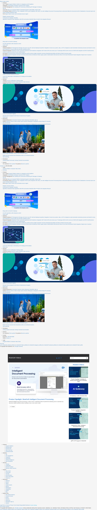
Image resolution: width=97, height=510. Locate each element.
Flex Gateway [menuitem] (16, 7)
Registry (4, 16)
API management (9, 455)
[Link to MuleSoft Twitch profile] (76, 345)
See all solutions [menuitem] (6, 56)
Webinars (8, 480)
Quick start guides (9, 476)
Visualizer (16, 17)
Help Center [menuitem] (9, 83)
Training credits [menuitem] (19, 80)
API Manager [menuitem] (34, 7)
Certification (8, 465)
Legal (1, 505)
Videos (7, 483)
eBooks (7, 486)
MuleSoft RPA (9, 447)
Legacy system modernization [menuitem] (46, 54)
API (6, 454)
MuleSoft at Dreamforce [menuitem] (20, 124)
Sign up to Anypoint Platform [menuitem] (14, 9)
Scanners (9, 16)
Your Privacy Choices (4, 506)
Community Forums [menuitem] (16, 83)
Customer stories (9, 496)
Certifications (13, 80)
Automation (8, 458)
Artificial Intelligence (10, 459)
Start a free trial (9, 450)
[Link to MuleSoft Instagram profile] (34, 345)
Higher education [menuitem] (37, 53)
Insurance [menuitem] (44, 53)
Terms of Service (6, 505)
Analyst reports (9, 484)
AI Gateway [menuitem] (39, 7)
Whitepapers (8, 487)
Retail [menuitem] (62, 53)
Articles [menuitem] (40, 121)
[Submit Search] (86, 358)
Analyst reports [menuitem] (20, 121)
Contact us (8, 478)
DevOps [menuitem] (18, 54)
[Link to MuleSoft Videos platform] (63, 345)
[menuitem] (50, 24)
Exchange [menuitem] (16, 5)
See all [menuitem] (4, 8)
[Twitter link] (59, 358)
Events (7, 497)
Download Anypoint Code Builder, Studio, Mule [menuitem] (30, 9)
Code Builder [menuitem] (10, 5)
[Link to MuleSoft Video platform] (64, 509)
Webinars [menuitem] (8, 121)
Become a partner (25, 163)
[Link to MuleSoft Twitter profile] (20, 345)
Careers (7, 503)
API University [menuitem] (47, 121)
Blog (7, 491)
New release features (10, 494)
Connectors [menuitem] (20, 5)
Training (16, 160)
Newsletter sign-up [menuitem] (34, 120)
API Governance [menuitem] (22, 7)
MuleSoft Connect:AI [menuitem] (10, 124)
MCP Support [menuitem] (26, 5)
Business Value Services (11, 468)
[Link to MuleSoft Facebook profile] (48, 345)
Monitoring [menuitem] (28, 7)
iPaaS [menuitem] (39, 54)
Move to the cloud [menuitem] (63, 54)
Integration (8, 457)
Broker (12, 16)
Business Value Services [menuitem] (24, 81)
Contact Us (2, 165)
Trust (15, 505)
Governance (5, 17)
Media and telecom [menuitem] (57, 53)
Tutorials (20, 160)
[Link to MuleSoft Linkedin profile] (7, 345)
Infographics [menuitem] (36, 121)
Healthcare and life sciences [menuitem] (28, 53)
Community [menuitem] (14, 120)
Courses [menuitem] (8, 80)
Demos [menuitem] (12, 121)
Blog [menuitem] (43, 121)
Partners (7, 498)
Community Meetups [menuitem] (41, 124)
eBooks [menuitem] (25, 121)
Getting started (6, 160)
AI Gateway (10, 17)
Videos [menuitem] (15, 121)
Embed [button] (12, 406)
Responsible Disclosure (25, 505)
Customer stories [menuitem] (20, 120)
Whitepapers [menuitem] (30, 121)
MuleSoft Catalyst (9, 466)
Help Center (8, 471)
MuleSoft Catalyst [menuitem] (15, 81)
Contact (17, 505)
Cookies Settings (33, 505)
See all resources (6, 122)
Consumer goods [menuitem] (67, 53)
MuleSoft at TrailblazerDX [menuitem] (31, 124)
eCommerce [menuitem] (23, 54)
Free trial (5, 170)
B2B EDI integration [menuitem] (12, 54)
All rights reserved (19, 346)
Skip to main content (4, 1)
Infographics (8, 489)
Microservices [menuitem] (57, 54)
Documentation (25, 160)
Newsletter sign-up (10, 501)
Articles (7, 490)
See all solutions (9, 461)
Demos (7, 482)
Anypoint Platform (9, 446)
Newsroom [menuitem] (27, 120)
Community (11, 160)
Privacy (11, 505)
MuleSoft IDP (8, 448)
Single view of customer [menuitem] (86, 54)
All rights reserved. (19, 507)
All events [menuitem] (48, 124)
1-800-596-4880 (10, 336)
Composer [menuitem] (13, 168)
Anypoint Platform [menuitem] (7, 168)
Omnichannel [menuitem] (70, 54)
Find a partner (12, 163)
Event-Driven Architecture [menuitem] (31, 54)
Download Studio (9, 451)
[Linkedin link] (56, 358)
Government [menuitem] (18, 53)
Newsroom (8, 500)
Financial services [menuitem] (12, 53)
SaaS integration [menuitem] (77, 54)
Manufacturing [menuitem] (49, 53)
